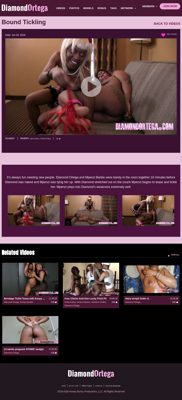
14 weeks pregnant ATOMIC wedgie (24, 349)
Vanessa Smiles (98, 302)
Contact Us (102, 385)
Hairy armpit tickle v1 (137, 298)
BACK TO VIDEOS (167, 23)
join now (170, 6)
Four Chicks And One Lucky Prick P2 (85, 298)
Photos (75, 8)
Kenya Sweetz (26, 302)
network (129, 8)
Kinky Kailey (70, 302)
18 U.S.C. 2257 (63, 385)
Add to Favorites (165, 35)
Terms (48, 385)
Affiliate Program (84, 385)
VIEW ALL (172, 254)
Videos (61, 8)
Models (89, 8)
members (149, 6)
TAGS (114, 8)
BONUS (102, 8)
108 (72, 138)
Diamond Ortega (55, 138)
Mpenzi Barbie (37, 138)
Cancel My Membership (124, 385)
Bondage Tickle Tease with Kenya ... (24, 298)
